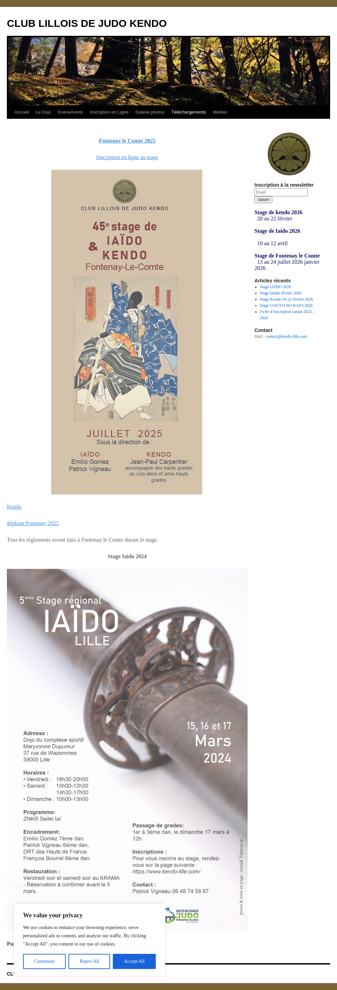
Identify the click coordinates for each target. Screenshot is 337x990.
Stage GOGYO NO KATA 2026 (286, 305)
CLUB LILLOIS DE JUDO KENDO (87, 23)
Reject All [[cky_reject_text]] (89, 961)
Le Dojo (43, 112)
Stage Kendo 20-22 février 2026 (286, 299)
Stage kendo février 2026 (281, 293)
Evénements (70, 112)
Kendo (14, 507)
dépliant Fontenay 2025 (33, 523)
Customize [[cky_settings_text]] (44, 961)
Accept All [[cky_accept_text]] (134, 961)
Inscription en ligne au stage (127, 157)
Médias (220, 112)
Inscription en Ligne (109, 112)
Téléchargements (188, 112)
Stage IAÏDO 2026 (275, 286)
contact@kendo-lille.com (286, 336)
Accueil (21, 112)
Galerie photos (150, 112)
